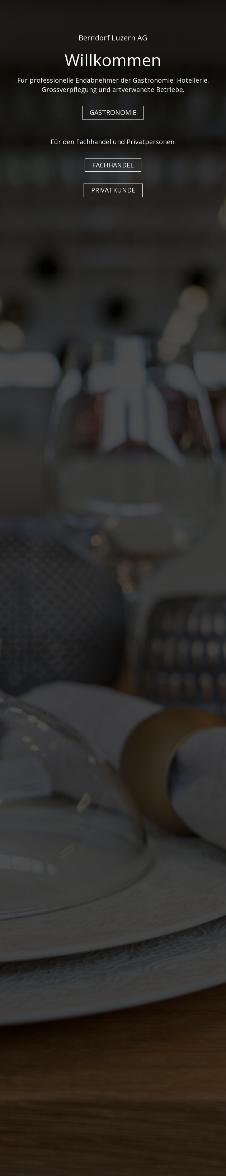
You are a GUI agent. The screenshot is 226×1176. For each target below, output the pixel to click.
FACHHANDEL (113, 165)
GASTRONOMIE (113, 112)
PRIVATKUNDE (113, 190)
